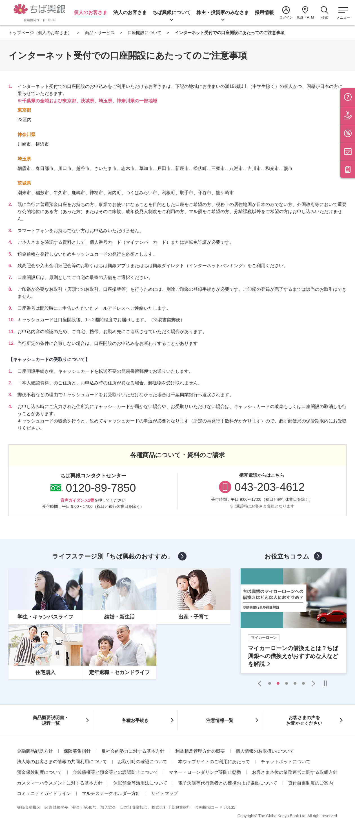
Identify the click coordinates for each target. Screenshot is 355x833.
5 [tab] (303, 683)
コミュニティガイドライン (44, 793)
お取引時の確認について (142, 761)
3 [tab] (286, 683)
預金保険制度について (39, 772)
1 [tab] (269, 683)
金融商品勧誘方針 (35, 751)
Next (312, 683)
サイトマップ (164, 793)
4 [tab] (295, 683)
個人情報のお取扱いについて (265, 751)
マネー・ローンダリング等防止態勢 (205, 772)
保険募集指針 (77, 751)
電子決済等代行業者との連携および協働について (227, 783)
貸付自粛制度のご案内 (310, 783)
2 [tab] (278, 683)
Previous (261, 683)
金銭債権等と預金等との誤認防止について (115, 772)
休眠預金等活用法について (140, 783)
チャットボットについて (285, 761)
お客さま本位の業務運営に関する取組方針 (295, 772)
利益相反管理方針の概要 (200, 751)
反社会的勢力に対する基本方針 (133, 751)
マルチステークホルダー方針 (111, 793)
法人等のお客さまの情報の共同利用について (62, 761)
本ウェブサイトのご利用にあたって (214, 761)
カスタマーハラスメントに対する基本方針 (60, 783)
